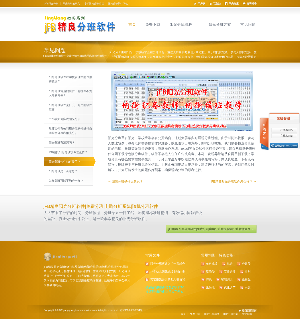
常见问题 (247, 24)
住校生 (246, 279)
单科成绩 (212, 263)
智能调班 (227, 279)
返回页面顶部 (249, 310)
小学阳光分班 (51, 3)
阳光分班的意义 (71, 3)
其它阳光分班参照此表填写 (167, 279)
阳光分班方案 (219, 24)
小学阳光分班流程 (94, 3)
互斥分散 (229, 271)
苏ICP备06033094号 (131, 310)
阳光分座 (234, 3)
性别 (248, 271)
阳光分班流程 (181, 24)
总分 (230, 263)
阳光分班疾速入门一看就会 (167, 263)
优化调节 (229, 287)
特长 (209, 279)
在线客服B (286, 135)
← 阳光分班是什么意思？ (125, 181)
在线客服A (286, 130)
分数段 (246, 263)
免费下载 (152, 24)
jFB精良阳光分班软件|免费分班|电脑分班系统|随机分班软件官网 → (211, 229)
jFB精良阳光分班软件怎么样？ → (234, 181)
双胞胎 (217, 3)
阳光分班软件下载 (118, 3)
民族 (248, 287)
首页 (132, 24)
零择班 (201, 3)
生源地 (210, 287)
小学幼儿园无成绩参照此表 (167, 271)
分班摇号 (252, 3)
